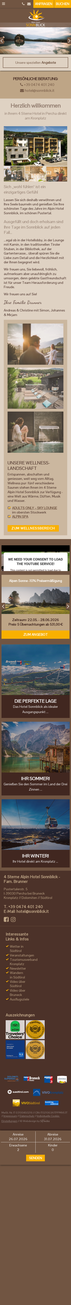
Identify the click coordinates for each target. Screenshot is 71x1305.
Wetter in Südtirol (16, 948)
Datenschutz (27, 1116)
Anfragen (43, 4)
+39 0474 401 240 (37, 84)
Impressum (10, 1116)
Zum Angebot (35, 634)
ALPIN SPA (20, 516)
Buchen (62, 4)
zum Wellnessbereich (33, 528)
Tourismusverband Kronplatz (23, 961)
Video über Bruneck (17, 992)
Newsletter (18, 968)
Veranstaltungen (22, 955)
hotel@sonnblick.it (37, 90)
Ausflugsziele (19, 999)
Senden (35, 1158)
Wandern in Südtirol (17, 975)
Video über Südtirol (17, 983)
